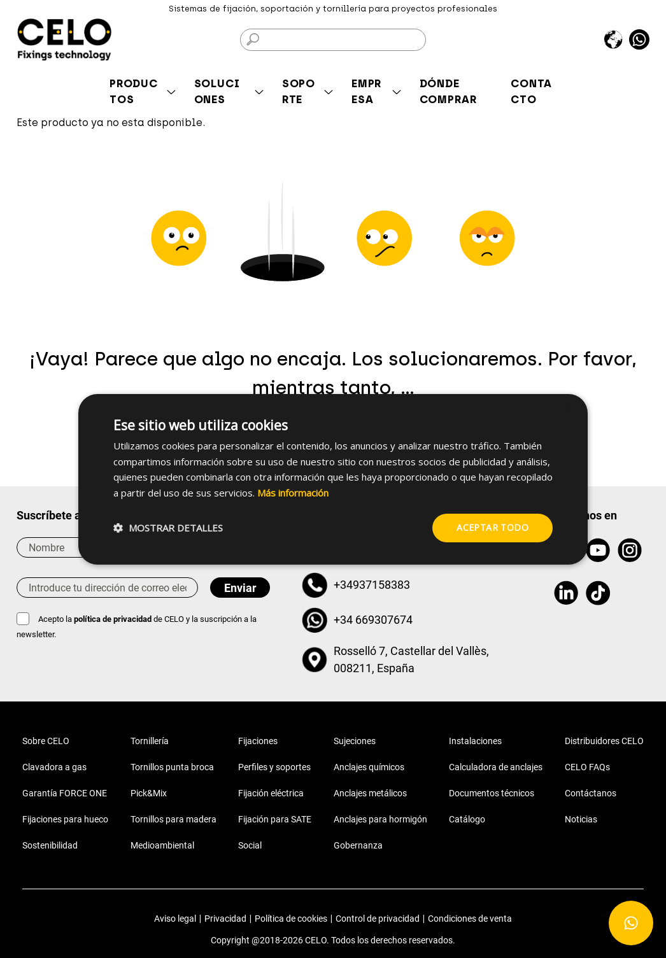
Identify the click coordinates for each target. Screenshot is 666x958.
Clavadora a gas (54, 767)
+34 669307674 (373, 619)
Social (250, 845)
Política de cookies (291, 918)
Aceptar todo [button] (492, 527)
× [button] (567, 408)
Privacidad (225, 918)
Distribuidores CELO (604, 741)
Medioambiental (162, 845)
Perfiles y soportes (274, 767)
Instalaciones (475, 741)
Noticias (581, 819)
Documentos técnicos (491, 793)
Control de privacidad (378, 918)
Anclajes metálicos (370, 793)
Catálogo (467, 819)
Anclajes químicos (369, 767)
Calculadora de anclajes (495, 767)
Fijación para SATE (274, 819)
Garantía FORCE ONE (64, 793)
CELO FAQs (587, 767)
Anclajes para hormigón (380, 819)
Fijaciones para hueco (65, 819)
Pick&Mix (149, 793)
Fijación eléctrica (271, 793)
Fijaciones (258, 741)
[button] (168, 527)
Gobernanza (358, 845)
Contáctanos (590, 793)
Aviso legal (175, 918)
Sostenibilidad (50, 845)
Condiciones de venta (470, 918)
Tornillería (150, 741)
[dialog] (333, 478)
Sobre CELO (45, 741)
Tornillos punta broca (172, 767)
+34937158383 (372, 584)
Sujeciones (355, 741)
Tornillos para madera (173, 819)
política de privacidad (113, 619)
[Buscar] (333, 40)
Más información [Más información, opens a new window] (293, 492)
